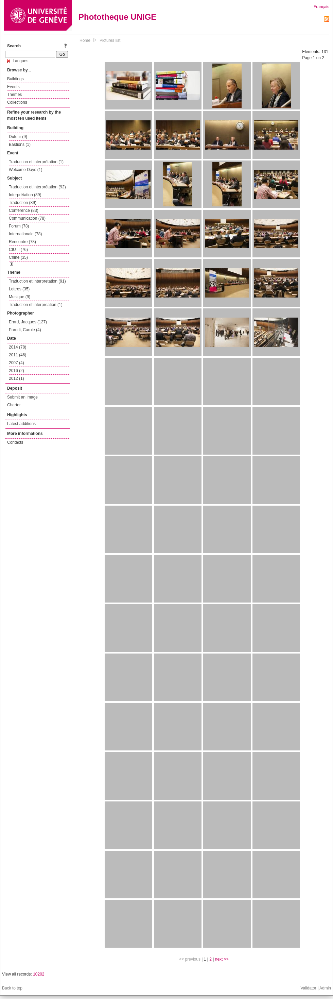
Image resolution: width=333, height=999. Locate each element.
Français (321, 6)
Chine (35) (18, 257)
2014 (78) (17, 347)
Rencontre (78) (22, 241)
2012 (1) (16, 378)
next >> (222, 959)
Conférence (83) (23, 210)
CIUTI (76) (18, 249)
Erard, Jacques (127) (28, 322)
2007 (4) (16, 362)
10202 (38, 974)
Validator (308, 988)
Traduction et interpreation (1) (36, 304)
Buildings (15, 79)
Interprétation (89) (25, 194)
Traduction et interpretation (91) (37, 281)
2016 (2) (16, 370)
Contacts (15, 442)
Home (85, 40)
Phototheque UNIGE (117, 16)
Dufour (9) (18, 136)
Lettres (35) (19, 289)
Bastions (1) (20, 144)
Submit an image (22, 397)
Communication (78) (27, 218)
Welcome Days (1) (25, 169)
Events (13, 86)
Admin (325, 988)
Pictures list (110, 40)
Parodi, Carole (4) (25, 329)
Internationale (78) (25, 234)
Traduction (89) (22, 202)
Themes (14, 94)
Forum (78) (19, 226)
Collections (17, 102)
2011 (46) (17, 355)
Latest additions (21, 423)
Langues (17, 60)
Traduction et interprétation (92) (37, 187)
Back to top (12, 988)
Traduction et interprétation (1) (36, 161)
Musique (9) (19, 296)
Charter (14, 405)
